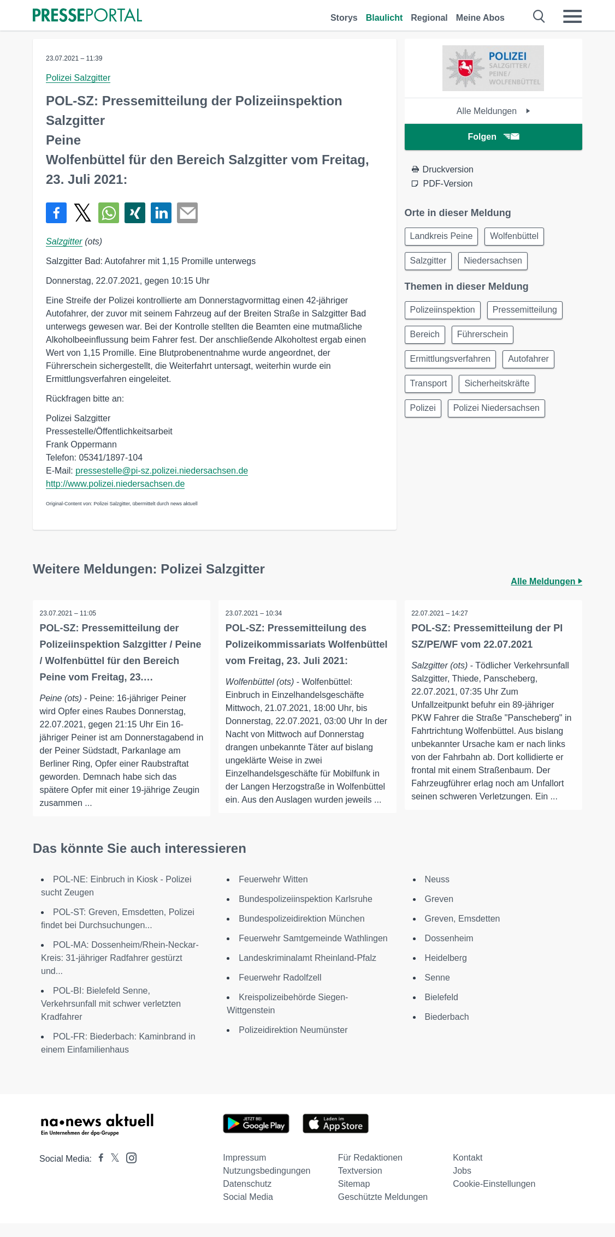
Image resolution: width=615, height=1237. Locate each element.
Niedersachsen (498, 263)
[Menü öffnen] (572, 16)
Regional (429, 17)
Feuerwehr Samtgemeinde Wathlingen (313, 952)
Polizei (424, 418)
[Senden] (187, 212)
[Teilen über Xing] (135, 212)
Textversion (360, 1184)
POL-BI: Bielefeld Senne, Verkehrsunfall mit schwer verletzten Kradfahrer (111, 1017)
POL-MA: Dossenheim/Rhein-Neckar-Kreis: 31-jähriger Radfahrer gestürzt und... (120, 971)
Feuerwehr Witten (273, 893)
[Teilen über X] (82, 212)
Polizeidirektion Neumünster (293, 1043)
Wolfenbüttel (519, 237)
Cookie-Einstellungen (494, 1197)
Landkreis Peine (443, 237)
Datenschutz (247, 1197)
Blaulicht (384, 17)
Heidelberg (446, 971)
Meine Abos (480, 17)
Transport (430, 392)
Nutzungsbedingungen (266, 1184)
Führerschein (487, 340)
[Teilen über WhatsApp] (108, 212)
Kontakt (467, 1171)
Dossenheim (449, 952)
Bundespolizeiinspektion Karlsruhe (305, 912)
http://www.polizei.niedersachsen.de (115, 483)
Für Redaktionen (370, 1171)
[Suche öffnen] (539, 16)
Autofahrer (533, 366)
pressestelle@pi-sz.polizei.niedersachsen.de (161, 470)
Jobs (462, 1184)
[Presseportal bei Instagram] (128, 1170)
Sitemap (354, 1197)
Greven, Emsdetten (462, 932)
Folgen (493, 136)
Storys (344, 17)
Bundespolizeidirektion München (301, 932)
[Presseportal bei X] (112, 1172)
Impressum (244, 1171)
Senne (437, 991)
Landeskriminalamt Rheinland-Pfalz (307, 971)
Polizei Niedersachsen (501, 418)
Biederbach (447, 1030)
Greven (439, 912)
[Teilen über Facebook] (56, 212)
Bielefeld (441, 1010)
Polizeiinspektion (444, 314)
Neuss (437, 893)
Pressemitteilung (530, 314)
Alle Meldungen (493, 111)
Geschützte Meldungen (383, 1210)
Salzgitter (64, 241)
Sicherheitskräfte (501, 392)
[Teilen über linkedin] (161, 212)
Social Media (248, 1210)
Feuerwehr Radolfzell (280, 991)
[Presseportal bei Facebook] (98, 1172)
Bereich (426, 340)
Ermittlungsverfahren (452, 366)
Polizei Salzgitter (78, 77)
